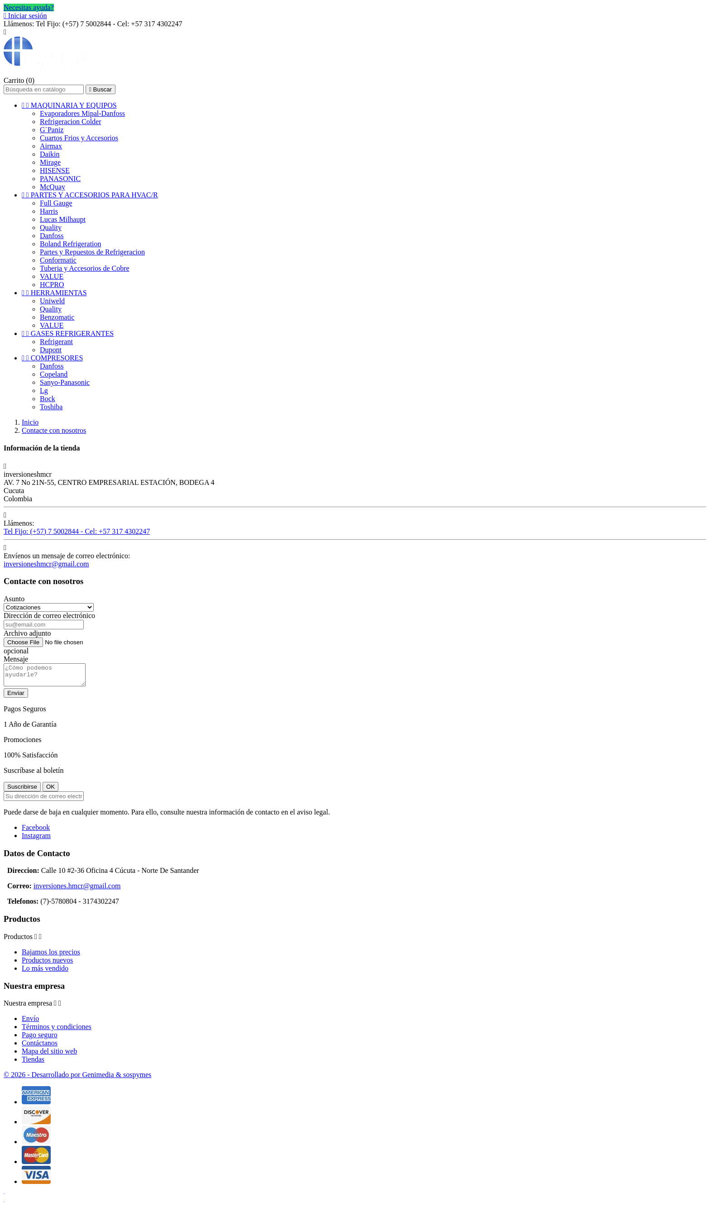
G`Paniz (51, 130)
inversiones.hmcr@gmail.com (77, 890)
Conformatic (58, 260)
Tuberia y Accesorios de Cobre (85, 268)
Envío (30, 1022)
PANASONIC (60, 178)
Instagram (36, 839)
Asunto (14, 599)
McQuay (52, 187)
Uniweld (52, 301)
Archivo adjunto (27, 633)
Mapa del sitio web (49, 1055)
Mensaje (16, 659)
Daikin (50, 154)
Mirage (50, 162)
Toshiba (51, 407)
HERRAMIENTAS (54, 293)
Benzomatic (57, 317)
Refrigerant (56, 341)
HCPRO (52, 284)
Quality (51, 227)
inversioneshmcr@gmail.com (46, 564)
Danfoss (51, 236)
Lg (44, 390)
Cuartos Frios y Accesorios (79, 138)
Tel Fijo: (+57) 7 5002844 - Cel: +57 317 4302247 (77, 531)
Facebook (36, 831)
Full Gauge (56, 203)
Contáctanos (40, 1047)
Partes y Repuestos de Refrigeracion (92, 252)
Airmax (51, 146)
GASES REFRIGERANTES (68, 333)
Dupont (51, 350)
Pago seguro (40, 1039)
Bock (47, 398)
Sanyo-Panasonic (65, 382)
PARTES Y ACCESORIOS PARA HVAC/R (90, 195)
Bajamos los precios (51, 956)
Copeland (53, 374)
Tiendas (33, 1063)
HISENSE (55, 170)
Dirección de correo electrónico (49, 615)
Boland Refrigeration (70, 244)
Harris (49, 211)
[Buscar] (44, 89)
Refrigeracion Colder (70, 121)
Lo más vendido (45, 972)
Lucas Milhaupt (63, 219)
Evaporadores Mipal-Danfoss (82, 113)
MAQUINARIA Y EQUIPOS (69, 105)
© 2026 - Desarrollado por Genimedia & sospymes (77, 1079)
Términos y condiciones (56, 1031)
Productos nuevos (47, 964)
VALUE (51, 276)
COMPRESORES (52, 358)
